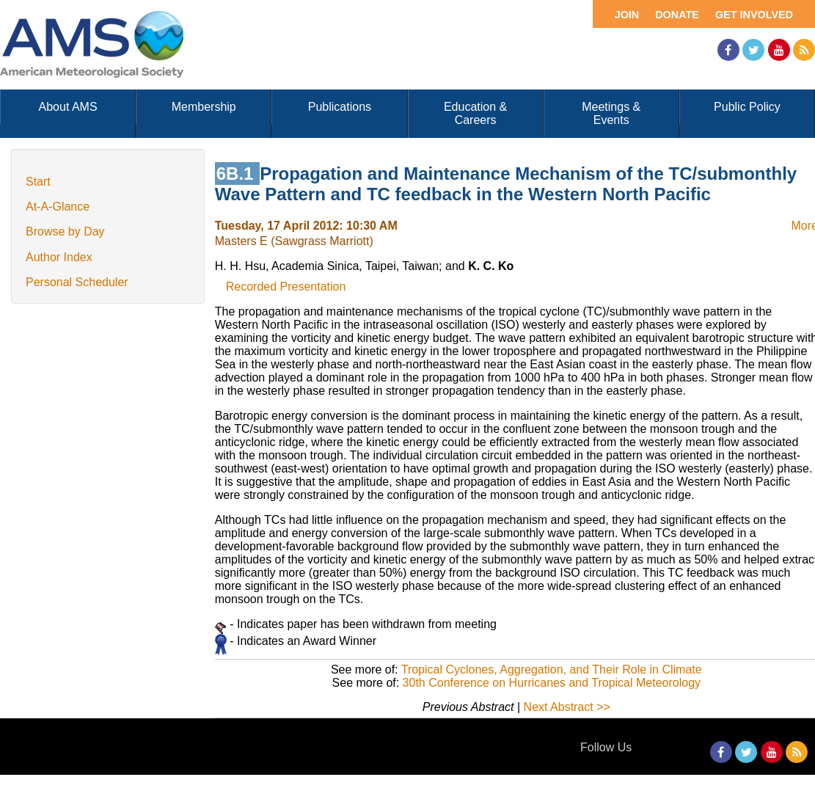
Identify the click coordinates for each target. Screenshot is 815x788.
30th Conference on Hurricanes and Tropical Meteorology (552, 682)
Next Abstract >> (567, 707)
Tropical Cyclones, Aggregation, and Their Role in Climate (551, 669)
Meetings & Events (611, 113)
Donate (677, 15)
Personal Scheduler (77, 282)
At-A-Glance (57, 206)
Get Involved (754, 15)
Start (38, 181)
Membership (204, 107)
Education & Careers (475, 113)
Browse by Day (65, 231)
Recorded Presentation (286, 286)
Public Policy (747, 107)
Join (627, 15)
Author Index (59, 257)
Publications (339, 107)
